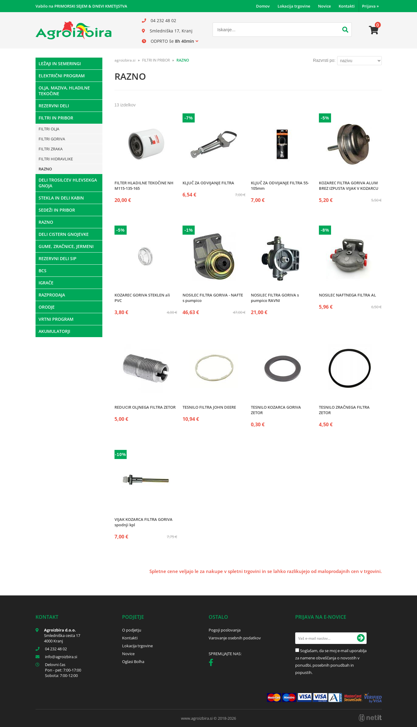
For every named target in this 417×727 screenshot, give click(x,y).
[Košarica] (374, 30)
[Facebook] (212, 663)
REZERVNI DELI (54, 106)
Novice (324, 6)
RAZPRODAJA (52, 295)
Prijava (370, 6)
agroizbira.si (125, 60)
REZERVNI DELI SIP (58, 258)
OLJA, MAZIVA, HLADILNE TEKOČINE (64, 90)
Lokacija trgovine (294, 6)
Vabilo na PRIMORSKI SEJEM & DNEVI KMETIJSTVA (81, 6)
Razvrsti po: (324, 60)
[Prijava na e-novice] (361, 638)
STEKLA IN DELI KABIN (61, 198)
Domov (263, 6)
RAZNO (45, 169)
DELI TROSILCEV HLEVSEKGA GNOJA (68, 183)
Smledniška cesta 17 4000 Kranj (62, 638)
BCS (42, 270)
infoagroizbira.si (61, 656)
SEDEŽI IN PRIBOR (57, 210)
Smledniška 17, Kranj (171, 31)
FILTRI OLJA (49, 129)
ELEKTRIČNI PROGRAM (62, 76)
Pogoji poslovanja (225, 630)
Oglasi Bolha (133, 661)
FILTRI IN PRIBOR (56, 118)
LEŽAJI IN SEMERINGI (60, 63)
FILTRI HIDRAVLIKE (56, 159)
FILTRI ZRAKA (51, 149)
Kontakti (347, 6)
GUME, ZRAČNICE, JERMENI (66, 246)
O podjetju (131, 630)
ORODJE (47, 307)
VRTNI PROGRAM (56, 319)
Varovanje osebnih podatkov (235, 638)
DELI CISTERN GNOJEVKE (64, 234)
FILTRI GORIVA (52, 139)
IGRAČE (46, 283)
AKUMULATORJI (54, 331)
